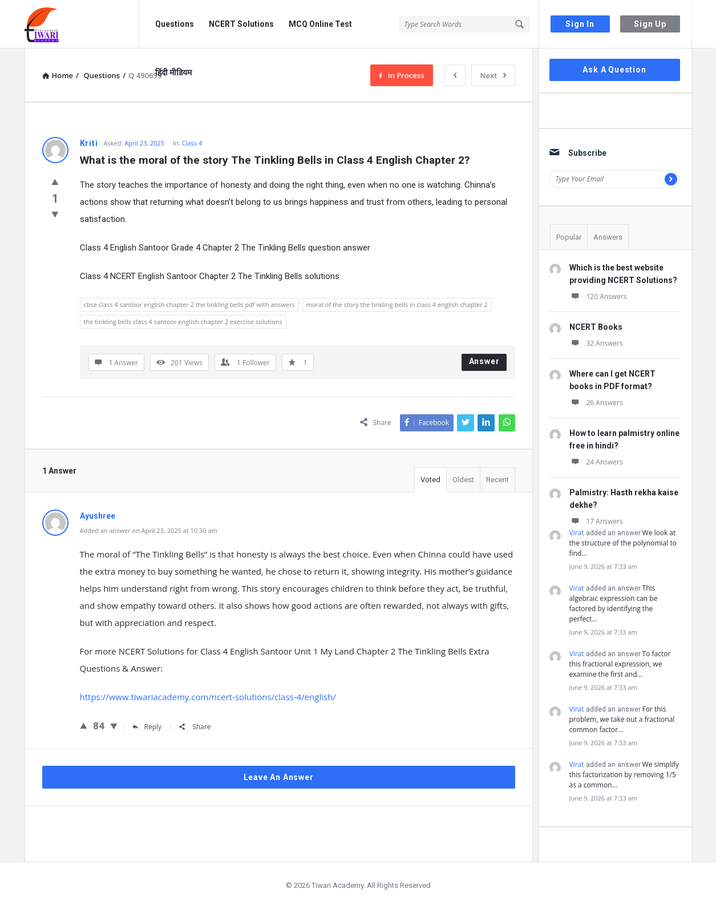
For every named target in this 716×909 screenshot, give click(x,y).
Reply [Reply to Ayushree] (147, 727)
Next (493, 75)
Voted (430, 479)
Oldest (463, 479)
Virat (576, 533)
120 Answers (598, 296)
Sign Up (650, 24)
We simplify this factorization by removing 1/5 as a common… (624, 774)
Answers (607, 237)
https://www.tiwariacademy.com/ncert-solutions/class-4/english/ (208, 696)
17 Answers (596, 521)
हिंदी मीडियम (173, 72)
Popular (568, 237)
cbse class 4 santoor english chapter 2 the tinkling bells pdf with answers (189, 304)
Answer (484, 361)
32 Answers (596, 343)
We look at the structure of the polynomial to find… (623, 543)
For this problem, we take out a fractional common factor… (622, 719)
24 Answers (596, 462)
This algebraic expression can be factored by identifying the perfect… (613, 603)
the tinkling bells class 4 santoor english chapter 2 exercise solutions (183, 321)
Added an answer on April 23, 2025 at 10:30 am (148, 530)
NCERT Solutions (241, 24)
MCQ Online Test (320, 24)
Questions (174, 24)
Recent (497, 479)
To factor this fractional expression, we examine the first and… (620, 664)
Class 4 (192, 143)
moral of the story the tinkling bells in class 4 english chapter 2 (397, 304)
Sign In (579, 24)
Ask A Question (614, 69)
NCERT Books (595, 327)
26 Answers (596, 402)
